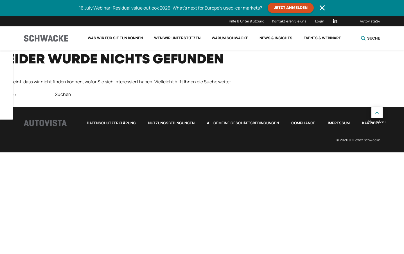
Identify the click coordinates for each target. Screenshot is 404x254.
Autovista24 (370, 21)
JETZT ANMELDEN (291, 8)
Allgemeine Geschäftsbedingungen (243, 122)
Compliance (303, 122)
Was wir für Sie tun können (115, 37)
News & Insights (275, 37)
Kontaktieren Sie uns (289, 21)
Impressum (339, 122)
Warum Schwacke (230, 37)
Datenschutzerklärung (111, 122)
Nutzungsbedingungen (171, 122)
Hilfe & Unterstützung (246, 21)
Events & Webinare (322, 37)
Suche (370, 38)
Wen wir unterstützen (177, 37)
